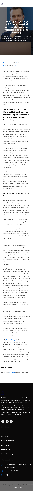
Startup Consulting (7, 454)
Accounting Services (7, 432)
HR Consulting (5, 445)
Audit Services (5, 436)
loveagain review (9, 65)
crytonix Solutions (16, 487)
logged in (12, 372)
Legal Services (5, 449)
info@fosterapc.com (11, 475)
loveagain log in (11, 340)
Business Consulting (7, 440)
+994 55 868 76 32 (11, 471)
